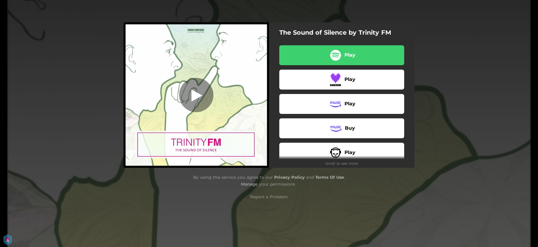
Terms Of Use (329, 177)
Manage (249, 184)
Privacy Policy (289, 177)
